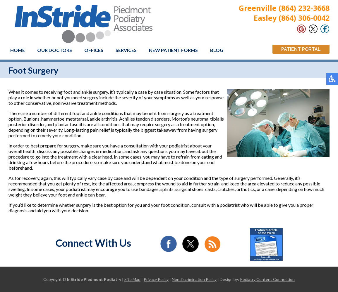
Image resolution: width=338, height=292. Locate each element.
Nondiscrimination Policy (194, 279)
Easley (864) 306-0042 (292, 18)
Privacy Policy (156, 279)
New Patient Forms (173, 50)
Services (126, 50)
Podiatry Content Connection (267, 279)
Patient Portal (301, 49)
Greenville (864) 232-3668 (284, 8)
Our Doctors (54, 50)
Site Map (132, 279)
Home (17, 50)
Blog (216, 50)
